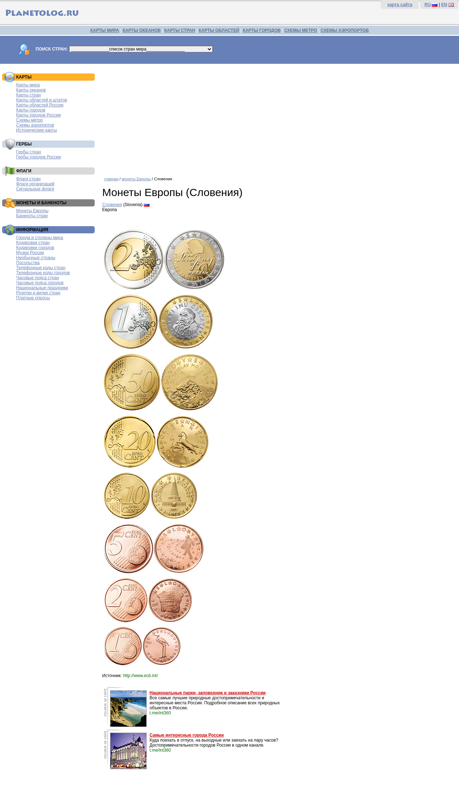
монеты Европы (136, 179)
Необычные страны (35, 257)
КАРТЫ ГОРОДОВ (262, 30)
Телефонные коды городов (43, 272)
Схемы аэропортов (35, 125)
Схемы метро (29, 120)
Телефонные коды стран (40, 267)
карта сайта (399, 4)
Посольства (28, 262)
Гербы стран (28, 151)
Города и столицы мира (39, 237)
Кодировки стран (33, 242)
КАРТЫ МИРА (104, 30)
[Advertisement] (278, 117)
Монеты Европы (32, 210)
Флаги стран (28, 178)
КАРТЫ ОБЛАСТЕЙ (219, 30)
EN (444, 4)
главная (111, 179)
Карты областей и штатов (41, 100)
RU (428, 4)
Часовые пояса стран (37, 277)
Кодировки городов (35, 247)
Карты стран (28, 94)
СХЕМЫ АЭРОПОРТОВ (345, 30)
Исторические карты (36, 130)
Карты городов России (38, 115)
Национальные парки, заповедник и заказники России (208, 692)
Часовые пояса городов (39, 282)
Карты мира (28, 84)
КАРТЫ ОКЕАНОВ (142, 30)
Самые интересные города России (187, 735)
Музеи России (30, 252)
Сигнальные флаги (35, 188)
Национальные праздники (42, 287)
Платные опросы (33, 297)
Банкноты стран (32, 215)
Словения (112, 204)
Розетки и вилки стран (38, 292)
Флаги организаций (35, 183)
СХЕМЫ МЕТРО (300, 30)
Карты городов (30, 110)
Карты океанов (31, 89)
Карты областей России (39, 105)
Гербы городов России (38, 157)
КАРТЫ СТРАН (179, 30)
